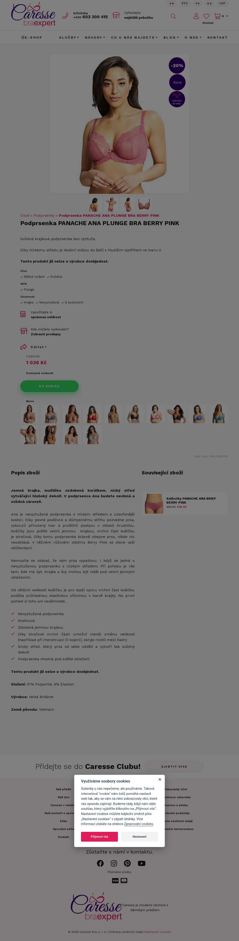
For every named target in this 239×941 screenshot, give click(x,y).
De (209, 3)
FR (198, 3)
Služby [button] (67, 37)
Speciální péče (63, 829)
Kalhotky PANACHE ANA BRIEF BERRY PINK (191, 500)
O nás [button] (192, 37)
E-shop (31, 37)
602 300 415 (90, 16)
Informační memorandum (175, 829)
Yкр (222, 3)
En (172, 3)
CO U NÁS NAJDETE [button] (133, 37)
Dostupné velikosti (39, 373)
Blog (170, 37)
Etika (63, 821)
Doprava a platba (175, 805)
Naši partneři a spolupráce (63, 813)
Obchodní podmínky (175, 813)
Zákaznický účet (175, 789)
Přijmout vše (99, 836)
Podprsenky (44, 215)
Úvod (24, 215)
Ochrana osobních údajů (126, 932)
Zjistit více (174, 766)
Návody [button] (93, 37)
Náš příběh (63, 789)
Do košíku (49, 386)
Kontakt (217, 37)
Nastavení (139, 836)
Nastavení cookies (158, 932)
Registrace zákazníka (175, 797)
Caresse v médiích (63, 805)
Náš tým (63, 797)
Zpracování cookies (138, 824)
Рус (185, 3)
